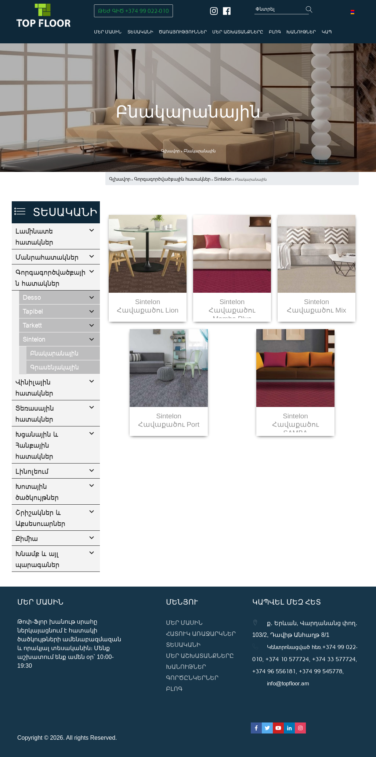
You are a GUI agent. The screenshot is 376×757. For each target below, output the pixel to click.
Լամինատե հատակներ (34, 236)
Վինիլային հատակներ (34, 409)
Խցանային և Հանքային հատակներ (36, 466)
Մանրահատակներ (47, 256)
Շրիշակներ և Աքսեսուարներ (40, 539)
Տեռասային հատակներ (34, 435)
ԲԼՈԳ (275, 32)
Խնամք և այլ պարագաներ (37, 580)
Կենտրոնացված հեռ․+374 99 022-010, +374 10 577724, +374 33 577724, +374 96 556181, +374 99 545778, (305, 658)
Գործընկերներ (192, 678)
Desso (32, 319)
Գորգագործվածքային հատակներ (50, 299)
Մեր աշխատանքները (237, 32)
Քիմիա (26, 559)
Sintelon (34, 361)
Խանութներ (301, 32)
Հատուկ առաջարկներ (201, 634)
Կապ (327, 32)
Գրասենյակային (54, 389)
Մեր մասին (108, 32)
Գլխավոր (170, 151)
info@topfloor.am (288, 683)
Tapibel (33, 333)
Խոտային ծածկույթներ (37, 513)
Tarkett (32, 347)
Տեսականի (140, 32)
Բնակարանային (54, 375)
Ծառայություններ (183, 32)
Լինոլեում (31, 492)
